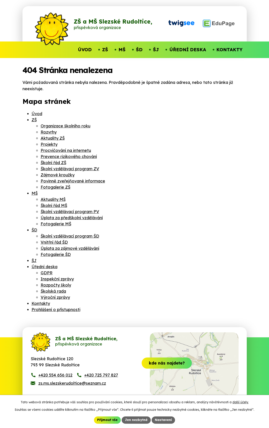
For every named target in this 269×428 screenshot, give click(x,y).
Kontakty (41, 303)
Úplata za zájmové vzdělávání (70, 248)
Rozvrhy (49, 132)
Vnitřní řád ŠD (54, 242)
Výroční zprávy (55, 297)
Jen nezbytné (136, 420)
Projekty (49, 144)
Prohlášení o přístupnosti (56, 309)
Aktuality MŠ (53, 199)
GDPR (46, 272)
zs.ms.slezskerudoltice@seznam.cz (72, 384)
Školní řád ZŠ (53, 162)
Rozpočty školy (56, 285)
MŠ (35, 193)
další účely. (240, 402)
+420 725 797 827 (101, 376)
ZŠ (34, 119)
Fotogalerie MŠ (56, 223)
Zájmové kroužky (57, 175)
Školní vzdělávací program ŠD (70, 236)
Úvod (37, 113)
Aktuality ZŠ (53, 138)
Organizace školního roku (65, 126)
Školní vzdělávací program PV (70, 211)
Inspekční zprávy (57, 279)
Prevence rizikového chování (69, 156)
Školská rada (53, 291)
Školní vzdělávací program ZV (70, 168)
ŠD (34, 230)
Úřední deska (44, 266)
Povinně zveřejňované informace (73, 181)
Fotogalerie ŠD (56, 254)
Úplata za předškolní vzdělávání (72, 217)
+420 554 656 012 (55, 376)
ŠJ (34, 260)
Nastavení (163, 420)
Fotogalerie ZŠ (55, 187)
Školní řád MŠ (54, 205)
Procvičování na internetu (66, 150)
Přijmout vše (107, 420)
